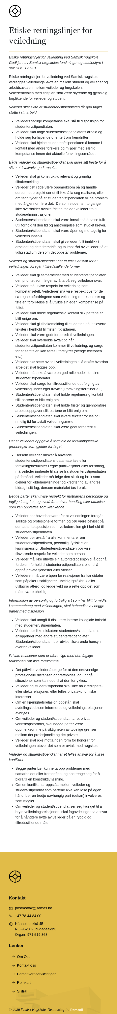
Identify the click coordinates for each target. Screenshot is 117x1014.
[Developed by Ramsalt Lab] (77, 1009)
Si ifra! (22, 991)
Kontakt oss (26, 965)
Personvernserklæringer (36, 974)
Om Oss (23, 957)
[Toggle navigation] (104, 11)
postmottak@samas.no (33, 908)
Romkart (24, 983)
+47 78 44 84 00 (28, 916)
